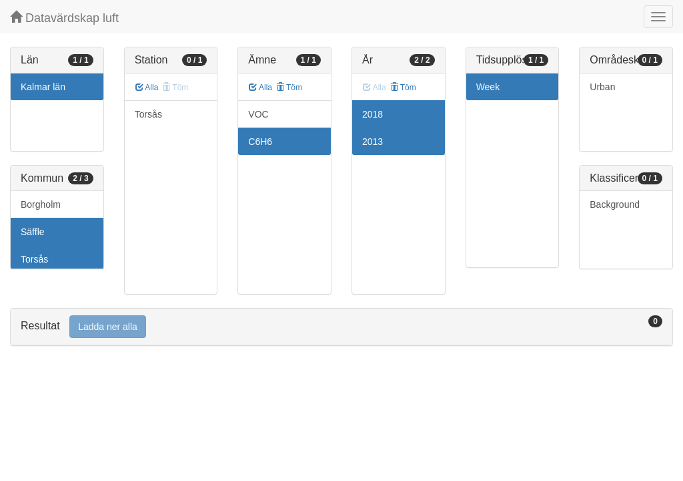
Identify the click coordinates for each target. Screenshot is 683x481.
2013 (372, 141)
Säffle (33, 231)
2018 (372, 114)
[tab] (341, 327)
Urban (602, 87)
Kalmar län (43, 87)
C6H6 (260, 141)
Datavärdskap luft (64, 18)
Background (615, 204)
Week (488, 87)
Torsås (34, 259)
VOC (258, 114)
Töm (289, 87)
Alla (147, 87)
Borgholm (41, 204)
